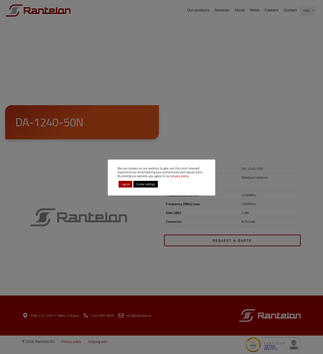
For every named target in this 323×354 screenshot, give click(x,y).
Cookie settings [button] (145, 184)
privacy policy (180, 176)
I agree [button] (125, 184)
